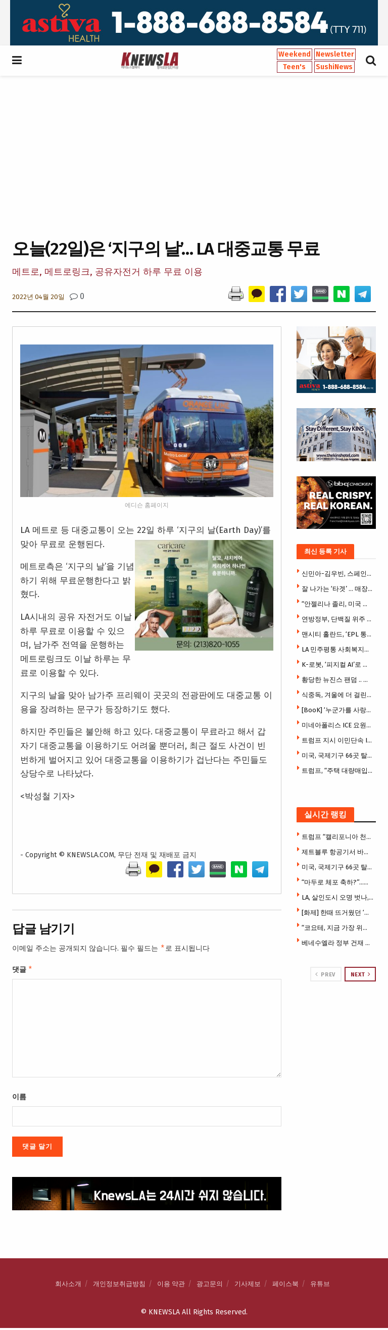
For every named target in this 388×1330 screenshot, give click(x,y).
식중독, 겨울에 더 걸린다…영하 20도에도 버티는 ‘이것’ (338, 695)
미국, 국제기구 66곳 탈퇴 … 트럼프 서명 (338, 755)
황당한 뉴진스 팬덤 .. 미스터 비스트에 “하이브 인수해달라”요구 (338, 679)
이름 (19, 1099)
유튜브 (320, 1286)
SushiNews (334, 67)
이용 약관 (171, 1286)
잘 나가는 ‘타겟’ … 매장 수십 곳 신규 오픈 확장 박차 (338, 589)
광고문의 (210, 1286)
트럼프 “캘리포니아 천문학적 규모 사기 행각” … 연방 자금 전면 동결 (338, 837)
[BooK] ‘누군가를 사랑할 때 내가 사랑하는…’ (338, 710)
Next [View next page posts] (361, 974)
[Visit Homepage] (149, 61)
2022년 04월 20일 (38, 297)
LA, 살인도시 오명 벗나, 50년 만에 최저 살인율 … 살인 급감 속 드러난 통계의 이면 (338, 897)
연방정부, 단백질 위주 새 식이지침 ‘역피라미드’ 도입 (338, 619)
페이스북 (285, 1286)
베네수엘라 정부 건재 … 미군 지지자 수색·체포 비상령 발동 (338, 943)
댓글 (22, 970)
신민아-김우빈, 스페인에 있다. (338, 573)
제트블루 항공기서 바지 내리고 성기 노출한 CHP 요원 (338, 852)
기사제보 (247, 1286)
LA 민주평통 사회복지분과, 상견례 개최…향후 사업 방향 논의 (338, 649)
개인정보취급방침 (119, 1286)
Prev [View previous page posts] (325, 974)
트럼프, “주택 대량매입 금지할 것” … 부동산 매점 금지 (338, 770)
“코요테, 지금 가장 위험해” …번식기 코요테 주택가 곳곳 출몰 (338, 927)
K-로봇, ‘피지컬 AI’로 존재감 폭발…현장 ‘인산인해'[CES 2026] (338, 664)
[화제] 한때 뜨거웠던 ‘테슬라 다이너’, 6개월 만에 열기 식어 (338, 912)
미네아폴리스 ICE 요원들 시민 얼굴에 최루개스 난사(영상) (338, 725)
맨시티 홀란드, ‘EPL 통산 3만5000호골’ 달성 (338, 634)
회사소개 (68, 1286)
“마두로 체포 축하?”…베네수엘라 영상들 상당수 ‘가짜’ (338, 882)
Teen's (294, 67)
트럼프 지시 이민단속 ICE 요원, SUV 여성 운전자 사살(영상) (338, 740)
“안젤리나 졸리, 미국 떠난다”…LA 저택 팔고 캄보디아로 (338, 604)
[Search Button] (371, 60)
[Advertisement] (194, 156)
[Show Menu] (17, 60)
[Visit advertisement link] (194, 22)
